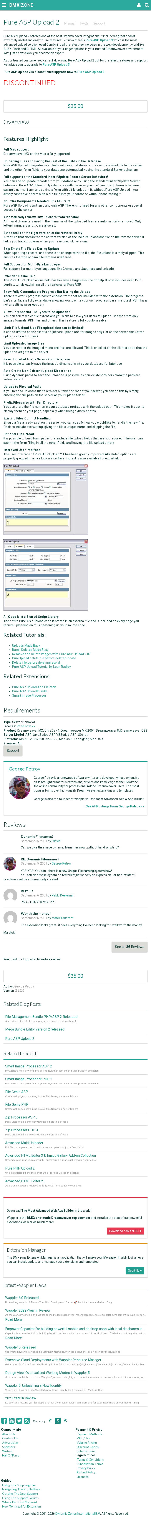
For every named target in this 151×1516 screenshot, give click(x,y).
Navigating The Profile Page (21, 1489)
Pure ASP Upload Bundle (29, 691)
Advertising (10, 1442)
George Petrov (24, 769)
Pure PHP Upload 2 (20, 1168)
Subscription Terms (90, 1464)
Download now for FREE (125, 1231)
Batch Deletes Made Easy (30, 649)
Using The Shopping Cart (19, 1485)
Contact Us (10, 1438)
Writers (7, 1451)
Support (99, 23)
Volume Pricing (87, 1442)
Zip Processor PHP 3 (21, 1130)
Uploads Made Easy (26, 645)
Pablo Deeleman (63, 895)
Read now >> (26, 726)
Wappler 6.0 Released (22, 1298)
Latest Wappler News (24, 1285)
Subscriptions (86, 1451)
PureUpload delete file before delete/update (44, 658)
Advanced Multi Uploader (24, 1143)
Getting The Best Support (20, 1493)
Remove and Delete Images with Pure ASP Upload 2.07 (51, 654)
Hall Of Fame (10, 1455)
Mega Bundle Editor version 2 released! (35, 1029)
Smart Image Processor (29, 695)
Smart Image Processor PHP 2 (28, 1079)
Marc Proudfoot (62, 918)
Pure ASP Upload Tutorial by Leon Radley (41, 666)
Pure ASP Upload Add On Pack (34, 687)
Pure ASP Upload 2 (19, 1039)
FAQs (84, 23)
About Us (8, 1434)
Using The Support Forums (20, 1498)
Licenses (83, 1476)
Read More (13, 1319)
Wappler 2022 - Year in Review (27, 1310)
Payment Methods (89, 1434)
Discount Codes (88, 1447)
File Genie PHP (16, 1104)
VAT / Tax (83, 1438)
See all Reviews (129, 947)
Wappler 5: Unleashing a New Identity (33, 1385)
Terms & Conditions (90, 1459)
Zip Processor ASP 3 (21, 1117)
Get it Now (135, 1270)
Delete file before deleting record (36, 662)
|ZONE (13, 5)
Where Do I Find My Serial (19, 1502)
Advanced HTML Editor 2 (24, 1181)
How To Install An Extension (21, 1506)
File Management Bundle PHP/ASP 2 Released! (41, 1017)
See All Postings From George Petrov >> (115, 806)
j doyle (56, 841)
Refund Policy (86, 1472)
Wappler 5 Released (20, 1347)
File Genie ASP (16, 1092)
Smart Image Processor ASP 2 (28, 1066)
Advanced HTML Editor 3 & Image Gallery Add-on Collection (50, 1155)
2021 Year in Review (20, 1398)
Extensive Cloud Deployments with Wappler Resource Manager (53, 1360)
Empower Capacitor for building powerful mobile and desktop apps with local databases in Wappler (75, 1329)
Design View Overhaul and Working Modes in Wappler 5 (47, 1373)
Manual (69, 23)
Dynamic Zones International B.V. (77, 1513)
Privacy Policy (86, 1468)
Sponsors (8, 1447)
